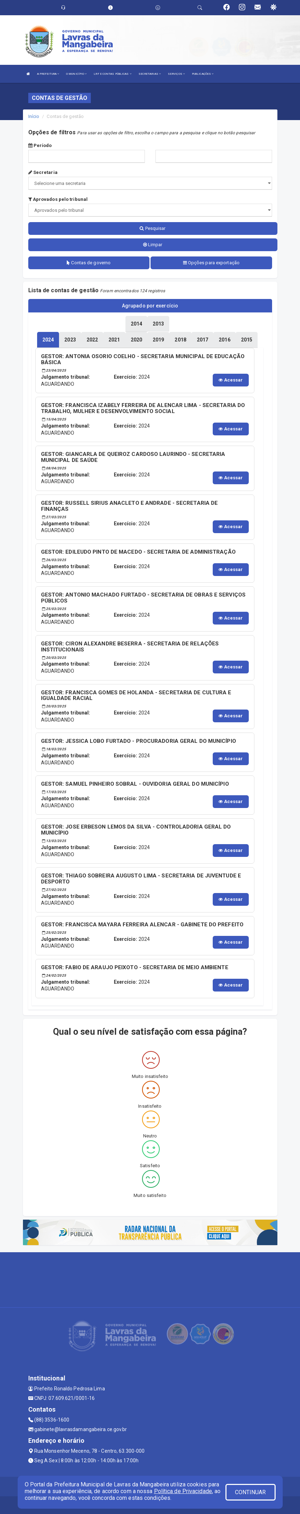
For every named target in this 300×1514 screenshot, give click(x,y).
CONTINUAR (250, 1492)
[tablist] (48, 340)
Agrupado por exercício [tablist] (150, 306)
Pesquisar (152, 228)
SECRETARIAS (150, 73)
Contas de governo (89, 262)
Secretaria (43, 172)
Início (34, 116)
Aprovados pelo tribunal (58, 199)
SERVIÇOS (176, 73)
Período (40, 145)
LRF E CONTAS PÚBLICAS (112, 73)
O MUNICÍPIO (76, 73)
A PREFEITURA (48, 73)
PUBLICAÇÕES (202, 73)
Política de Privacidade (183, 1491)
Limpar (153, 244)
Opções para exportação (211, 262)
